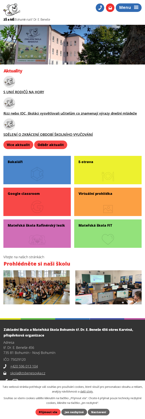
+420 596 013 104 (24, 366)
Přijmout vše (48, 412)
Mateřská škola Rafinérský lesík (36, 225)
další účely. (86, 391)
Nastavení (98, 412)
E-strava (86, 161)
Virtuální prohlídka (95, 193)
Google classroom (24, 193)
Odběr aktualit (51, 144)
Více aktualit (18, 144)
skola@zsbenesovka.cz (27, 373)
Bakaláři (15, 161)
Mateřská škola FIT (95, 225)
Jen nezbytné (74, 412)
